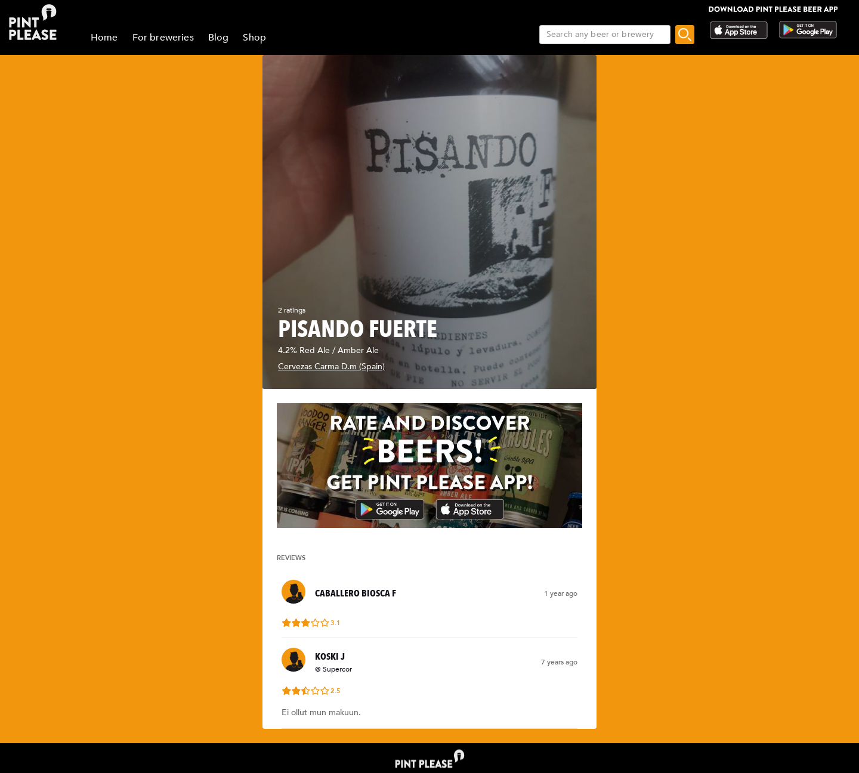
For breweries (163, 37)
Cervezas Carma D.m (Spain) (331, 366)
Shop (254, 37)
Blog (218, 37)
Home (104, 37)
